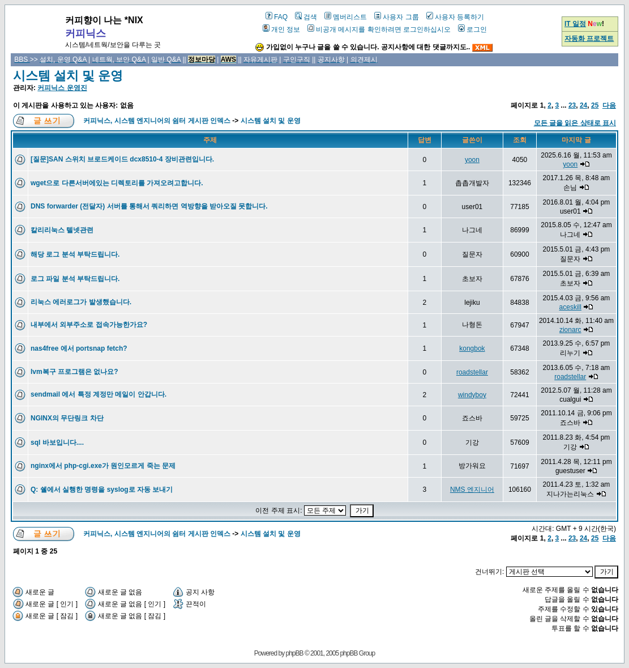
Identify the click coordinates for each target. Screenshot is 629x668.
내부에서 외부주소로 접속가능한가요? (89, 325)
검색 (306, 17)
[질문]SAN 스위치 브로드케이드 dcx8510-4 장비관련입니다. (122, 159)
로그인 (472, 29)
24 (583, 105)
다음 (609, 105)
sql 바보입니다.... (57, 442)
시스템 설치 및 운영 (68, 76)
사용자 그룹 (396, 17)
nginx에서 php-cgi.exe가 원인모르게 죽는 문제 (103, 466)
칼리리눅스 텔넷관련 (62, 230)
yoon (472, 160)
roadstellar (472, 372)
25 (594, 105)
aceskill (570, 307)
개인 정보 (281, 29)
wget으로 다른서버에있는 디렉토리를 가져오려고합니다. (117, 183)
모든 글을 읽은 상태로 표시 (575, 123)
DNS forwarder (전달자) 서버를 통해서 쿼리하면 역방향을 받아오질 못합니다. (149, 206)
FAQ (277, 17)
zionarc (570, 330)
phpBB (294, 653)
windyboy (472, 395)
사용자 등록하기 (455, 17)
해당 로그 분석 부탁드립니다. (75, 254)
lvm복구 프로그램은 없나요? (74, 372)
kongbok (472, 348)
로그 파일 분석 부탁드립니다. (75, 279)
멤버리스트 (345, 17)
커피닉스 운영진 (62, 88)
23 (572, 105)
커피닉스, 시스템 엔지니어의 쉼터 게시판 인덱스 (156, 121)
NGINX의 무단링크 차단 (67, 418)
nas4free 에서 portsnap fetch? (79, 348)
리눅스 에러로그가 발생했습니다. (81, 302)
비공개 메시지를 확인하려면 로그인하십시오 (379, 29)
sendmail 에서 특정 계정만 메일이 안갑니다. (98, 394)
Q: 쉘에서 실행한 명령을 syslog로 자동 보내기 (102, 489)
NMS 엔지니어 (472, 489)
